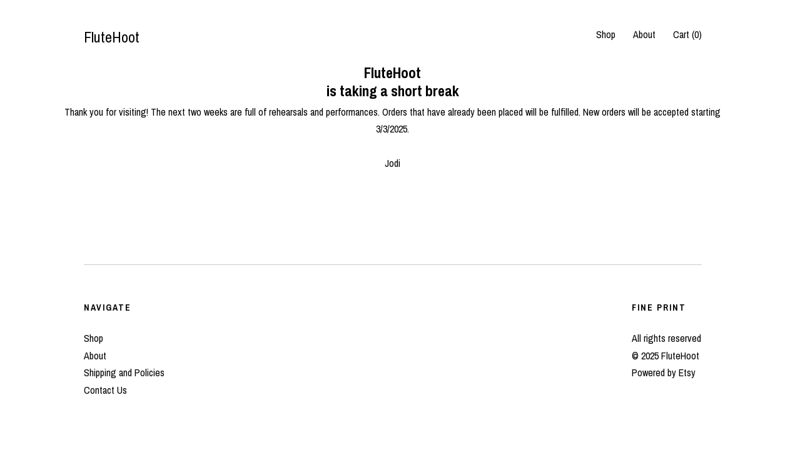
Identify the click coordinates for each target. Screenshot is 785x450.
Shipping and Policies (124, 372)
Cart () (687, 34)
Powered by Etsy (664, 372)
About (644, 34)
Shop (605, 34)
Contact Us (105, 390)
